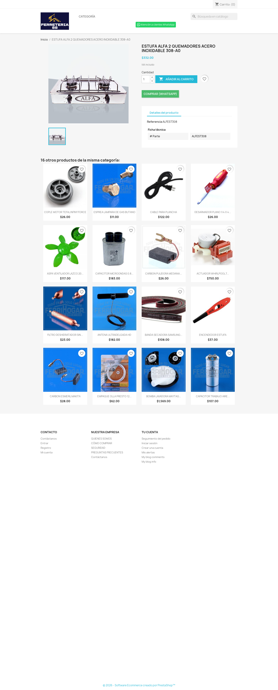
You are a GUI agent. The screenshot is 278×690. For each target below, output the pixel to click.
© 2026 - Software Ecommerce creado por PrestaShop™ (139, 685)
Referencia (154, 121)
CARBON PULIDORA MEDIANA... (163, 273)
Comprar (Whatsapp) (160, 94)
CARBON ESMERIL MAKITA (65, 396)
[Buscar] (214, 16)
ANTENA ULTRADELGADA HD (114, 334)
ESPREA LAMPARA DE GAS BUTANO (114, 212)
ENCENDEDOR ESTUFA (212, 334)
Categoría (87, 16)
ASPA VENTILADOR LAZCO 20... (65, 273)
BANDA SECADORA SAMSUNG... (163, 334)
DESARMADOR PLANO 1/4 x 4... (212, 212)
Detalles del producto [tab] (164, 113)
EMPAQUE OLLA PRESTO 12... (114, 396)
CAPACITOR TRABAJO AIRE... (213, 396)
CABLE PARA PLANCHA (163, 212)
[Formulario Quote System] (139, 573)
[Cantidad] (146, 79)
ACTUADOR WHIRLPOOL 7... (213, 273)
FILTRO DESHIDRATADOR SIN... (65, 334)
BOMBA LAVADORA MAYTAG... (163, 396)
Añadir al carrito (176, 79)
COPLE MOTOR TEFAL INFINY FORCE (65, 212)
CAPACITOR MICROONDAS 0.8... (114, 273)
